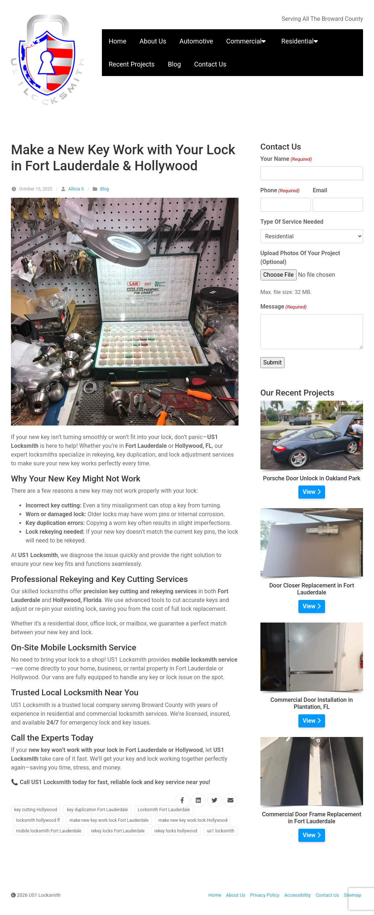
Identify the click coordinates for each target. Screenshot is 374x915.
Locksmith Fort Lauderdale (164, 809)
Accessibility (297, 895)
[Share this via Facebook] (182, 800)
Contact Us (210, 64)
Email (320, 190)
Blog (174, 64)
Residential (300, 41)
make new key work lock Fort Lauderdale (108, 820)
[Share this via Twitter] (214, 800)
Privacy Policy (264, 895)
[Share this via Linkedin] (198, 800)
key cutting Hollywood (35, 809)
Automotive (196, 41)
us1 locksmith (220, 830)
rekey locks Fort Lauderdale (117, 830)
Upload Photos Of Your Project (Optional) (300, 257)
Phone (279, 190)
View (312, 491)
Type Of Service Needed (292, 221)
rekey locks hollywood (175, 830)
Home (117, 41)
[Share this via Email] (230, 800)
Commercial (247, 41)
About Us (153, 41)
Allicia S (76, 189)
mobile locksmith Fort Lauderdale (48, 830)
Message (283, 307)
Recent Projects (132, 64)
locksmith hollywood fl (38, 820)
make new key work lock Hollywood (193, 820)
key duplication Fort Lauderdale (97, 809)
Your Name (286, 159)
